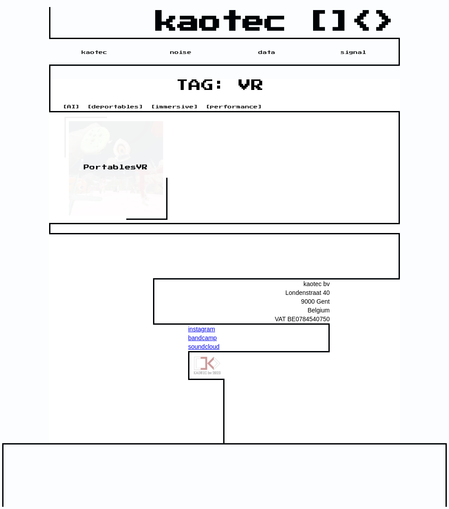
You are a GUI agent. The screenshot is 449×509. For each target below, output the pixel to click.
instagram (201, 329)
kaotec (94, 52)
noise (181, 52)
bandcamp (202, 337)
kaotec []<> (275, 22)
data (266, 52)
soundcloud (204, 346)
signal (353, 52)
